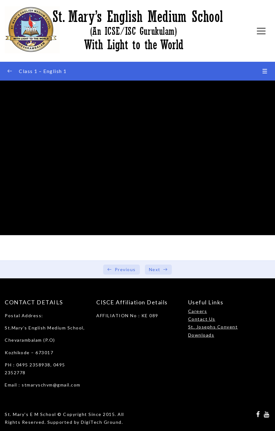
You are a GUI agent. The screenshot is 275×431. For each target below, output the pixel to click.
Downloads (201, 335)
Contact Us (201, 319)
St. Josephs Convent (213, 326)
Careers (197, 311)
